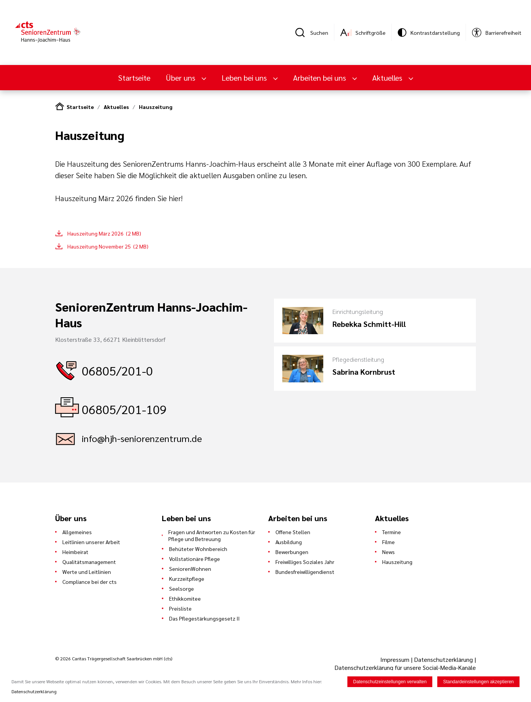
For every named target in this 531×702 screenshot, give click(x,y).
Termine (391, 531)
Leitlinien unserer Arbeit (91, 541)
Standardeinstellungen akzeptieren (478, 682)
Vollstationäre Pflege (194, 558)
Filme (388, 541)
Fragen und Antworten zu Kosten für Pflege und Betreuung (211, 535)
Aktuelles (388, 78)
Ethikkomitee (185, 598)
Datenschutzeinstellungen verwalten (390, 682)
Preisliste (180, 608)
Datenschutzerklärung (443, 659)
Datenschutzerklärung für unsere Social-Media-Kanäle (405, 667)
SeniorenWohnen (190, 568)
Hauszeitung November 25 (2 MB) (107, 246)
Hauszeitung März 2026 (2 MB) (104, 233)
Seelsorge (181, 588)
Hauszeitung (156, 106)
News (388, 551)
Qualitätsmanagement (89, 561)
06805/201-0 (117, 370)
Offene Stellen (292, 531)
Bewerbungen (291, 551)
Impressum (395, 659)
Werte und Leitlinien (86, 571)
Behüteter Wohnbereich (198, 548)
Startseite (134, 78)
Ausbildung (288, 541)
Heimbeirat (75, 551)
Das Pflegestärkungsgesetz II (204, 618)
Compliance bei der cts (89, 581)
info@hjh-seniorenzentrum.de (142, 438)
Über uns (181, 78)
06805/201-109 (124, 409)
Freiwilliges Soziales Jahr (304, 561)
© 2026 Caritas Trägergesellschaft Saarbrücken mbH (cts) (113, 658)
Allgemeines (77, 531)
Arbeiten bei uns (320, 78)
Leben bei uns (245, 78)
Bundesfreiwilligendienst (304, 571)
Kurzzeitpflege (186, 578)
